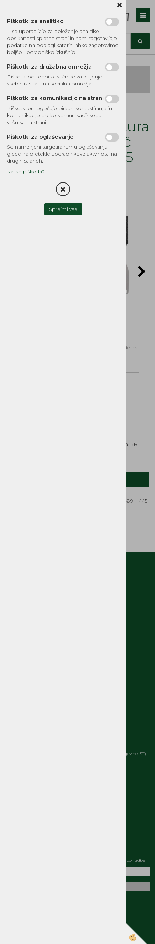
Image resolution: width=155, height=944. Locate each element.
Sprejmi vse (63, 209)
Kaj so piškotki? (26, 171)
